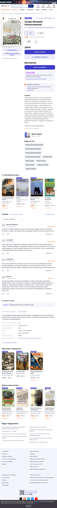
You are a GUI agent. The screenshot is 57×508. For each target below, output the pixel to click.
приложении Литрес (31, 492)
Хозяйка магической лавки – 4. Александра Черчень (40, 430)
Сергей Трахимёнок (48, 202)
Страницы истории (42, 165)
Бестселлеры (5, 477)
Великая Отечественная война (34, 145)
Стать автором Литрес (36, 464)
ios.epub (28, 338)
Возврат (4, 464)
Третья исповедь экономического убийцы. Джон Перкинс (40, 438)
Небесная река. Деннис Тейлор (37, 427)
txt (38, 338)
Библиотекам (33, 456)
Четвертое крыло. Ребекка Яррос (38, 442)
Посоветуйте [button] (30, 86)
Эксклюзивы (5, 485)
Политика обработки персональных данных (42, 477)
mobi (33, 338)
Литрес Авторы (41, 161)
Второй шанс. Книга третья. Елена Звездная (14, 434)
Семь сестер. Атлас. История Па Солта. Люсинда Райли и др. (39, 434)
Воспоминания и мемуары (33, 149)
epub (19, 338)
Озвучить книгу (34, 466)
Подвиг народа (30, 165)
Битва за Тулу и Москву (35, 198)
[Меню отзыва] (53, 234)
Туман (18, 198)
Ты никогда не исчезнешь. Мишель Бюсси (13, 440)
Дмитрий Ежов (20, 373)
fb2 (23, 338)
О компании (5, 451)
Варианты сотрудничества (37, 459)
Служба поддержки (7, 461)
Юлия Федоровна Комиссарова (7, 202)
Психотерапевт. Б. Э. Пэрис (9, 431)
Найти (31, 6)
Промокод (15, 9)
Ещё (50, 9)
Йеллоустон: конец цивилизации (36, 408)
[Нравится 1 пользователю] (3, 271)
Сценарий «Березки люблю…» (7, 198)
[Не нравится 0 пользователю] (8, 234)
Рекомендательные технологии (38, 482)
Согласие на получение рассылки (39, 480)
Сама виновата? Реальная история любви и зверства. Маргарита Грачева (13, 427)
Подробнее (30, 90)
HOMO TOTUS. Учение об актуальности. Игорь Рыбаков (14, 437)
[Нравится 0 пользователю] (3, 294)
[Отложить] (12, 180)
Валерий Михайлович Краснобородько (8, 412)
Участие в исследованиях (9, 459)
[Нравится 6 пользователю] (3, 234)
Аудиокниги (5, 482)
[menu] (13, 219)
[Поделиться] (54, 18)
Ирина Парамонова (7, 375)
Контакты (4, 454)
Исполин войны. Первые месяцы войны (6, 409)
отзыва (35, 42)
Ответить (48, 234)
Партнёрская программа (37, 461)
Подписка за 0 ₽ (5, 9)
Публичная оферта (35, 475)
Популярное (30, 9)
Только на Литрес (31, 168)
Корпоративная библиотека (38, 469)
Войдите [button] (6, 305)
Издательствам (34, 451)
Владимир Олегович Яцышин (22, 200)
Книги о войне (30, 161)
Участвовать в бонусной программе (36, 79)
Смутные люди (20, 371)
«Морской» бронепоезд (19, 408)
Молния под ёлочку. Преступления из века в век (7, 372)
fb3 (25, 338)
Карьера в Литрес (7, 456)
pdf (36, 338)
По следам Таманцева (48, 198)
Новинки (22, 9)
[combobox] (19, 6)
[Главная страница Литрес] (5, 6)
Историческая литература (33, 153)
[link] (26, 225)
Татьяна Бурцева (35, 375)
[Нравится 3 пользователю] (3, 253)
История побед (47, 157)
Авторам (32, 454)
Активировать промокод (9, 475)
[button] (12, 50)
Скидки (38, 9)
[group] (28, 225)
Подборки (44, 9)
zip (40, 338)
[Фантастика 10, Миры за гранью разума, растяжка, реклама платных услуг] (28, 2)
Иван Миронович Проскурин (35, 202)
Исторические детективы (33, 157)
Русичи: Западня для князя (36, 372)
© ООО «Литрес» (28, 503)
